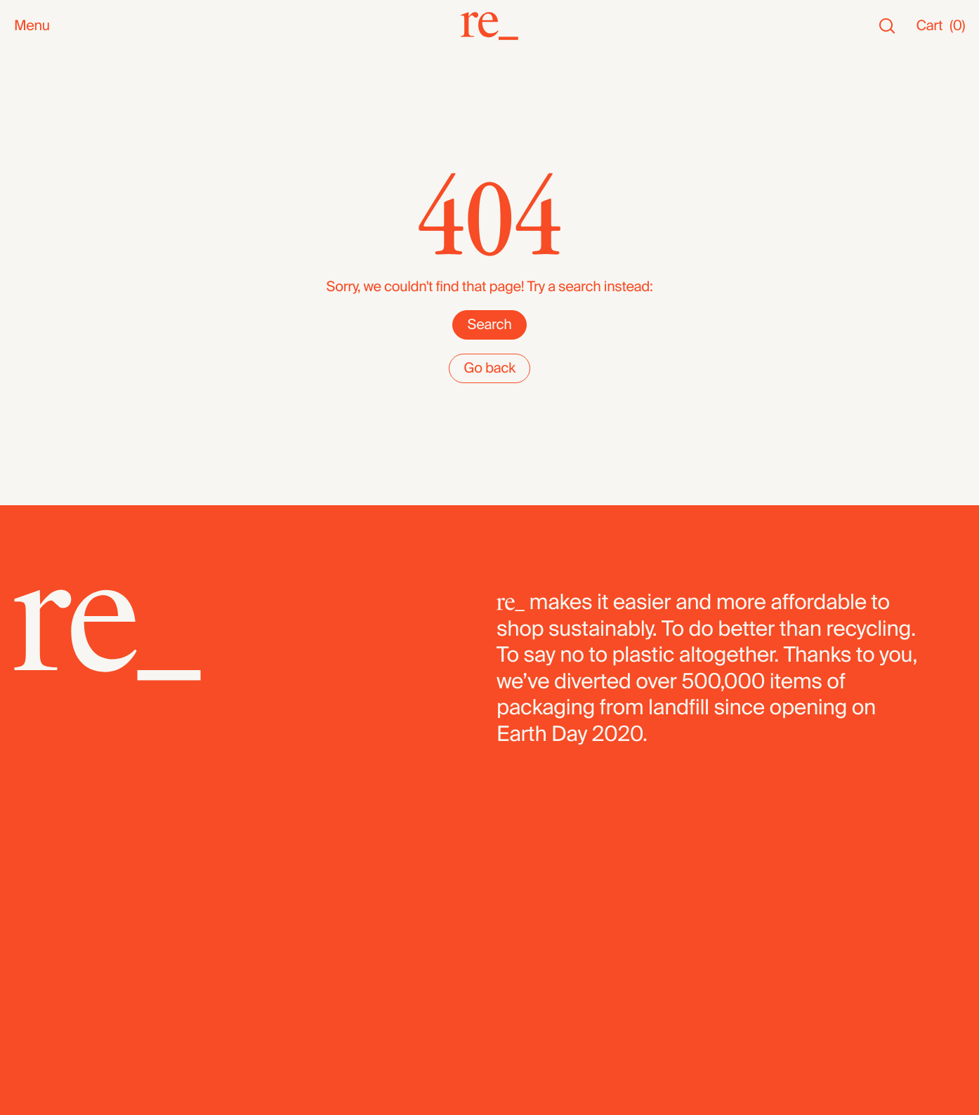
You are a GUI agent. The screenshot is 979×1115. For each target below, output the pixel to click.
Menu (32, 26)
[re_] (489, 26)
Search (489, 325)
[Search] (887, 26)
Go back (489, 368)
